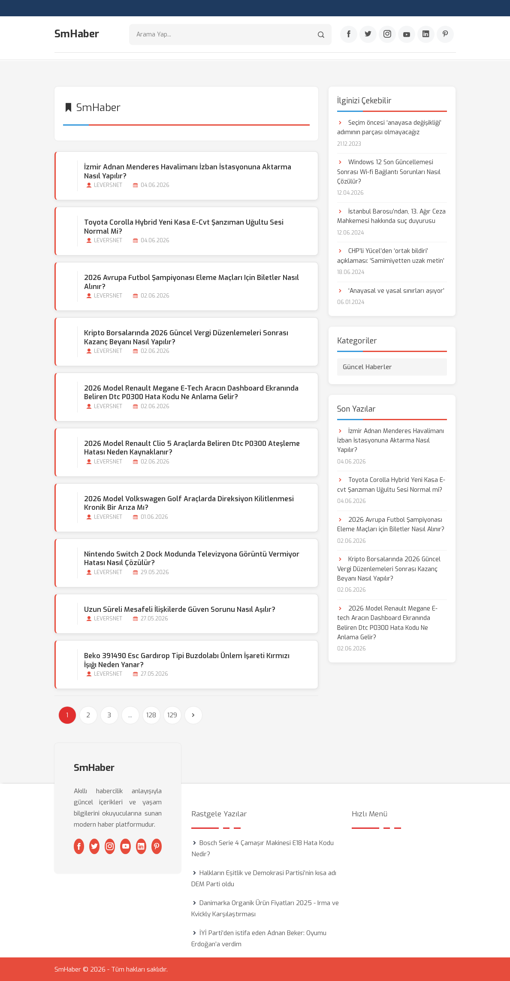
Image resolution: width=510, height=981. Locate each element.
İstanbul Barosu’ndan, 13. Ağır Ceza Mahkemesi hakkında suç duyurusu (391, 216)
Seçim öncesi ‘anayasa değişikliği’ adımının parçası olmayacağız (389, 127)
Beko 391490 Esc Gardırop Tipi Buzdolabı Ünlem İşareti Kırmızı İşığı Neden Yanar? (187, 660)
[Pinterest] (445, 34)
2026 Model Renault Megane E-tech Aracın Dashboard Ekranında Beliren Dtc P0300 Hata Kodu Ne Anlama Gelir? (191, 392)
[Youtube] (406, 34)
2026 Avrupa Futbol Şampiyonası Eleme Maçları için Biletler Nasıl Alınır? (191, 282)
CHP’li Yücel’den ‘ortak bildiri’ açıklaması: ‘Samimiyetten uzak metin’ (390, 256)
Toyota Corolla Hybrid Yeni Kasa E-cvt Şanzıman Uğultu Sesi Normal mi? (184, 226)
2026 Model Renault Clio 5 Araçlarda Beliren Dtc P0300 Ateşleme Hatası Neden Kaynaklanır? (192, 448)
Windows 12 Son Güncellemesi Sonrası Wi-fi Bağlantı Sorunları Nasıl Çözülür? (389, 171)
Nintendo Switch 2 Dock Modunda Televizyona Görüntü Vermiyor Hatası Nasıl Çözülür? (191, 558)
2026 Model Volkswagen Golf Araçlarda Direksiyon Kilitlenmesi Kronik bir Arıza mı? (189, 503)
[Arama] (321, 34)
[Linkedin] (426, 34)
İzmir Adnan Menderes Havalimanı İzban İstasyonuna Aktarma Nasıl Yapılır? (187, 171)
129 (172, 714)
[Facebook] (348, 34)
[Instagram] (387, 34)
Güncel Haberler (367, 366)
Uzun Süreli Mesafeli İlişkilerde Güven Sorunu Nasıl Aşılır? (179, 609)
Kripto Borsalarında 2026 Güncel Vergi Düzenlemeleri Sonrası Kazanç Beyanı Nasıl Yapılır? (186, 337)
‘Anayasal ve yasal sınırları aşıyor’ (390, 290)
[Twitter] (368, 34)
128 (151, 714)
